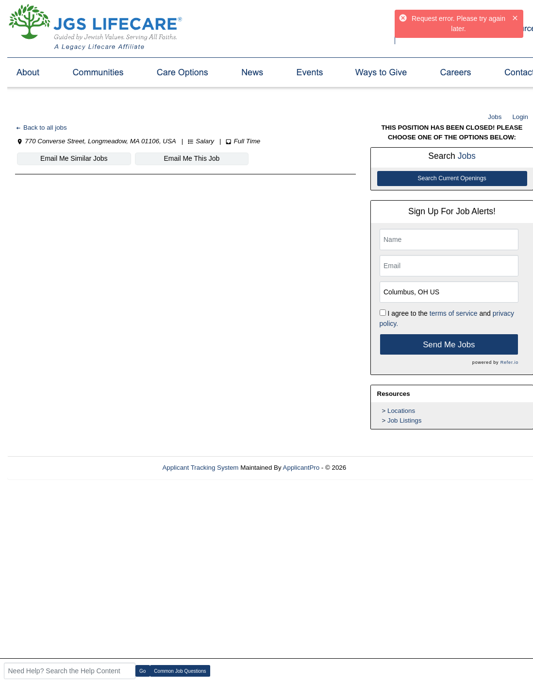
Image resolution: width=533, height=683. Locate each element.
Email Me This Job (191, 158)
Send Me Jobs (449, 344)
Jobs (494, 116)
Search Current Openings (451, 178)
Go (142, 671)
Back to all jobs (41, 127)
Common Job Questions (180, 671)
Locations (401, 410)
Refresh (375, 467)
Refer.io (509, 362)
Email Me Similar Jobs (73, 158)
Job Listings (404, 420)
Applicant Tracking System (200, 467)
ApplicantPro (301, 467)
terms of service (454, 313)
